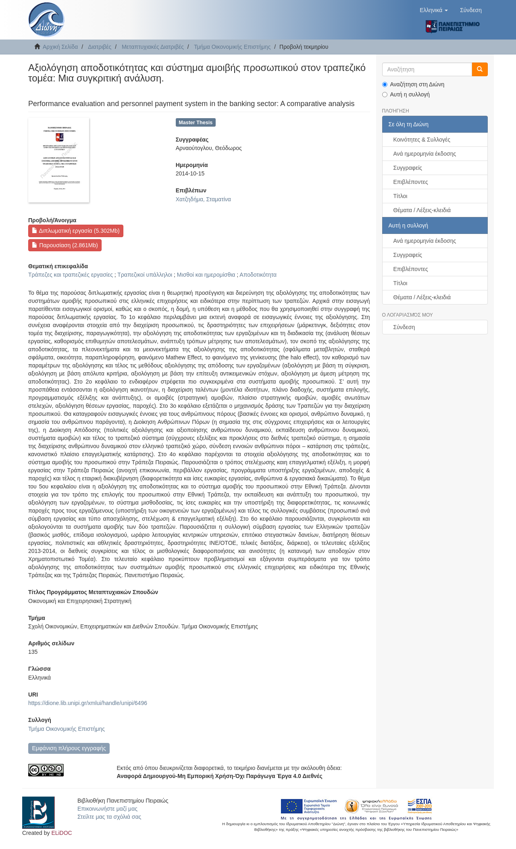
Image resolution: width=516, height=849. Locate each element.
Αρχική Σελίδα (60, 47)
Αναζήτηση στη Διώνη (413, 84)
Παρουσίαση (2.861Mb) (65, 245)
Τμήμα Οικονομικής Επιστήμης (232, 47)
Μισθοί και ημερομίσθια (206, 274)
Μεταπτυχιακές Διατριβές (153, 47)
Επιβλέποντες (410, 182)
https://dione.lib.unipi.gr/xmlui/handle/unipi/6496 (87, 703)
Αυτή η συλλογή (406, 94)
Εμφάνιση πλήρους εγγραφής (69, 748)
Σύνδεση (404, 327)
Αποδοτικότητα (258, 274)
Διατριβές (99, 47)
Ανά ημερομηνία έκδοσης (424, 153)
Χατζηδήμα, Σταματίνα (203, 199)
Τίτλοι (400, 196)
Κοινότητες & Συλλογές (421, 139)
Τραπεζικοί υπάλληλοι (144, 274)
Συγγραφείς (407, 168)
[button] (434, 10)
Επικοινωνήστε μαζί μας (107, 808)
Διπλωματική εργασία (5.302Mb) (75, 230)
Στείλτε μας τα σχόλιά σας (109, 817)
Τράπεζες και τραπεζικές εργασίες (70, 274)
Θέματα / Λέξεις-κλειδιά (422, 210)
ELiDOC (61, 833)
